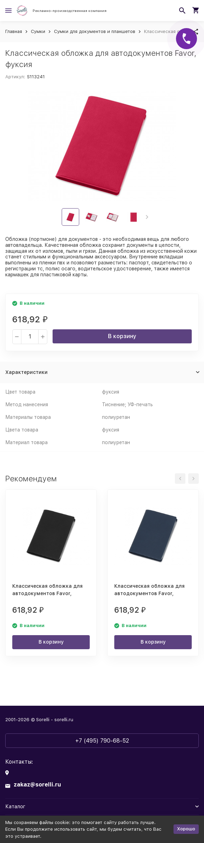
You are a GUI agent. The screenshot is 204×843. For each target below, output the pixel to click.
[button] (147, 217)
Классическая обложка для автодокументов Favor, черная (47, 593)
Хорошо (186, 828)
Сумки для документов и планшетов (94, 31)
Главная (13, 31)
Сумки (38, 31)
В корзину (122, 336)
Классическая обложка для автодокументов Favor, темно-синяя (149, 593)
